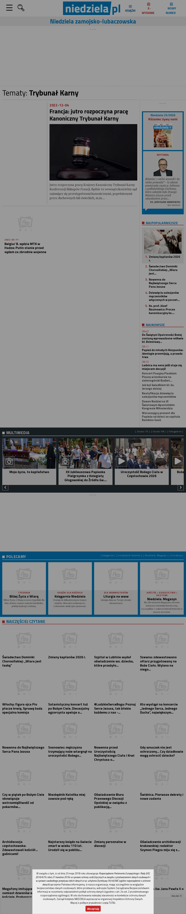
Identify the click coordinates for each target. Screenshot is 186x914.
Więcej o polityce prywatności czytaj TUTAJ (92, 903)
